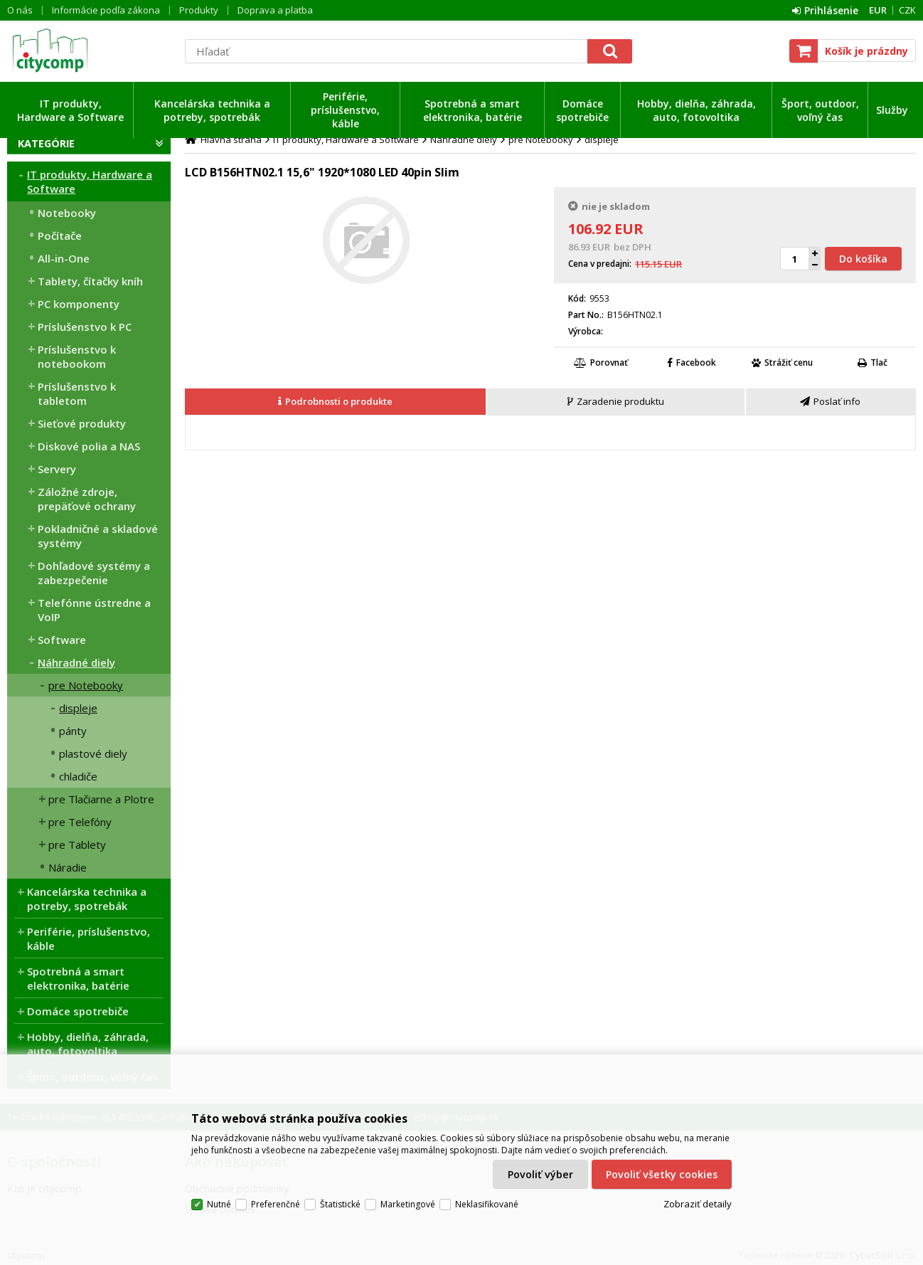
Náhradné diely (76, 662)
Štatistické (340, 1204)
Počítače (60, 235)
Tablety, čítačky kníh (90, 281)
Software (62, 639)
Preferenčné (275, 1204)
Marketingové (407, 1204)
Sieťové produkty (82, 423)
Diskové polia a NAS (89, 446)
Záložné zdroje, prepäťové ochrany (87, 499)
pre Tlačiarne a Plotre (101, 799)
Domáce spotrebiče (582, 110)
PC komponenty (78, 304)
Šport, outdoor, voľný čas (820, 110)
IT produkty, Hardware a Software (70, 110)
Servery (57, 469)
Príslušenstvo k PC (85, 326)
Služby (892, 110)
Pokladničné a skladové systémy (98, 536)
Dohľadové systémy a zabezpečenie (94, 573)
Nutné (219, 1204)
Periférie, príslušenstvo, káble (345, 110)
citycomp (89, 50)
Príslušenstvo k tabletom (77, 393)
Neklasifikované (486, 1204)
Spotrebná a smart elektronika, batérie (472, 110)
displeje (78, 708)
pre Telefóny (80, 822)
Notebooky (67, 213)
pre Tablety (77, 844)
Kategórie (46, 143)
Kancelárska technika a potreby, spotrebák (212, 110)
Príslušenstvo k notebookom (77, 356)
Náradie (67, 867)
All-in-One (64, 258)
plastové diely (93, 753)
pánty (73, 731)
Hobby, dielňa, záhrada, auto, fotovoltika (696, 110)
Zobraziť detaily (697, 1203)
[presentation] (335, 401)
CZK (907, 10)
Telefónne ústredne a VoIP (94, 610)
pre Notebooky (85, 685)
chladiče (78, 776)
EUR (878, 10)
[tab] (336, 402)
